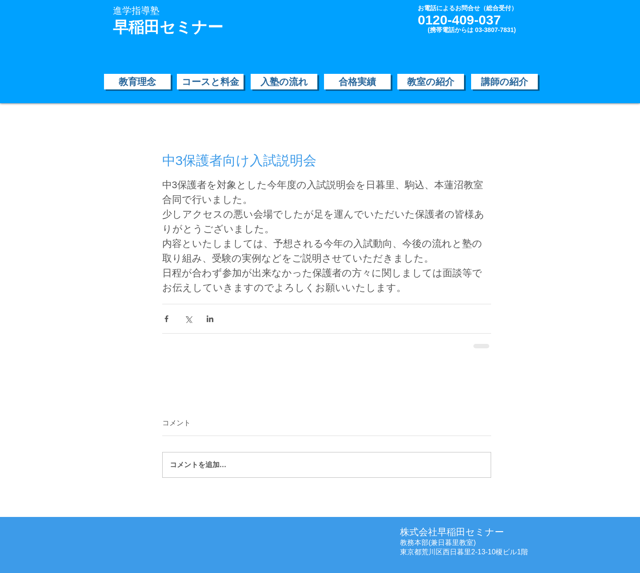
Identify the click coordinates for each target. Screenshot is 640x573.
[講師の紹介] (504, 81)
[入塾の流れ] (284, 81)
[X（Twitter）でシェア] (188, 319)
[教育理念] (137, 81)
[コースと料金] (210, 81)
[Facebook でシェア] (166, 319)
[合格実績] (357, 81)
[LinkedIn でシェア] (210, 319)
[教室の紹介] (430, 81)
